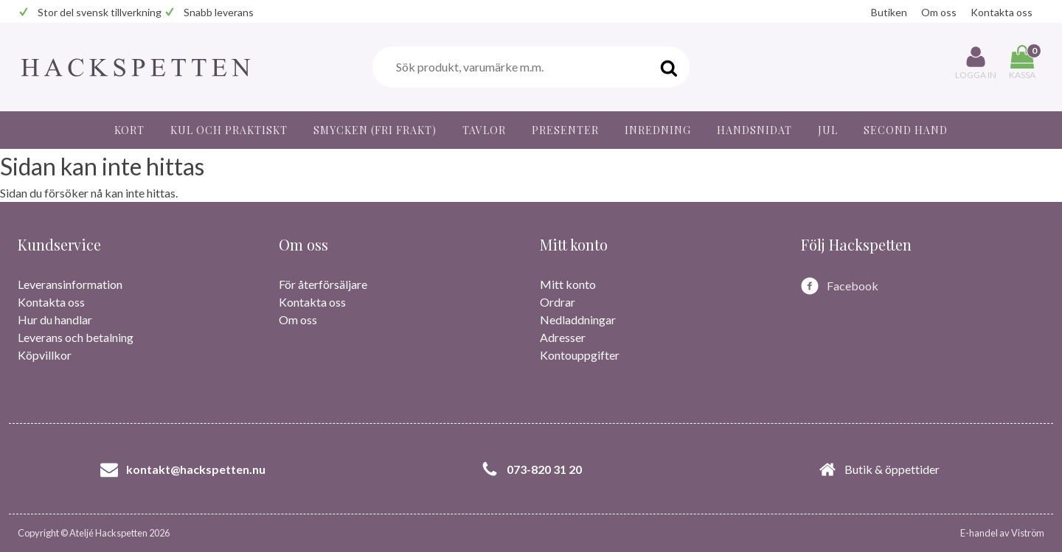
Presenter (565, 130)
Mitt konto (568, 284)
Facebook (852, 286)
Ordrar (557, 302)
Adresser (563, 337)
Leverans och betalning (75, 337)
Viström (1027, 533)
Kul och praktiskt (229, 130)
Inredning (658, 130)
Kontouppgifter (580, 355)
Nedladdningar (578, 319)
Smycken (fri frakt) (375, 130)
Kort (129, 130)
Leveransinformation (70, 284)
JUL (828, 130)
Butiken (889, 12)
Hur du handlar (55, 319)
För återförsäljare (323, 284)
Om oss (939, 12)
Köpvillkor (45, 355)
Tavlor (484, 130)
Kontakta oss (1001, 12)
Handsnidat (754, 130)
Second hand (906, 130)
